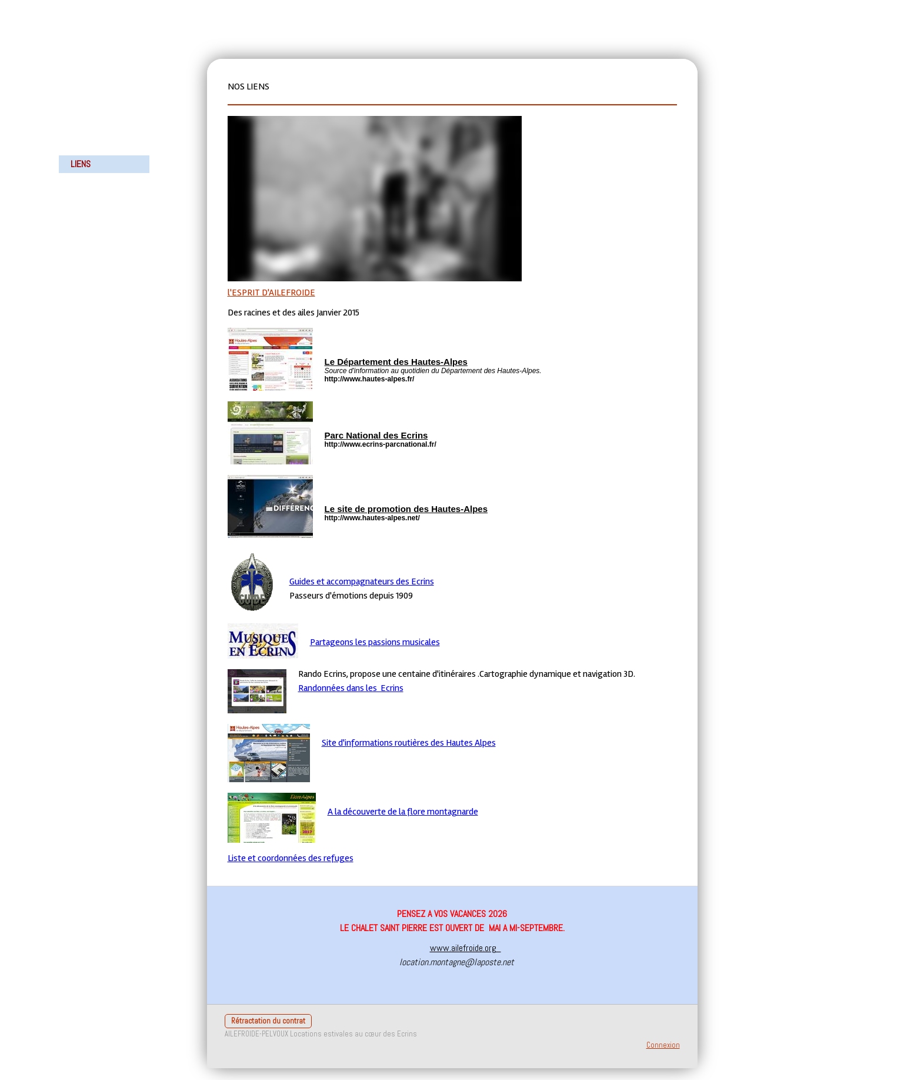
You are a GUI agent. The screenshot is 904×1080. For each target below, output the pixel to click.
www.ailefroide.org (465, 948)
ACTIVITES (88, 146)
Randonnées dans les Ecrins (350, 688)
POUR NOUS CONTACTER (91, 206)
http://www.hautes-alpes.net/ (372, 518)
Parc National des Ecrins (376, 435)
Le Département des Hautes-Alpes (396, 362)
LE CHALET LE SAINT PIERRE (95, 68)
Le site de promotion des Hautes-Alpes (406, 509)
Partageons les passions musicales (375, 642)
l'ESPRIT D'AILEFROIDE (271, 292)
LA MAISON (89, 128)
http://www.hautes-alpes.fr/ (370, 379)
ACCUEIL (85, 44)
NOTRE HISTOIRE (99, 111)
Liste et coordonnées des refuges (290, 858)
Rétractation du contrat (268, 1021)
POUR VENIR (91, 181)
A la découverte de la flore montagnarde (403, 812)
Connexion (663, 1045)
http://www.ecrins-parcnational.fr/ (380, 444)
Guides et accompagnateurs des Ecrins (361, 581)
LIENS (81, 164)
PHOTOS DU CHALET (105, 93)
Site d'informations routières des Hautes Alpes (409, 743)
